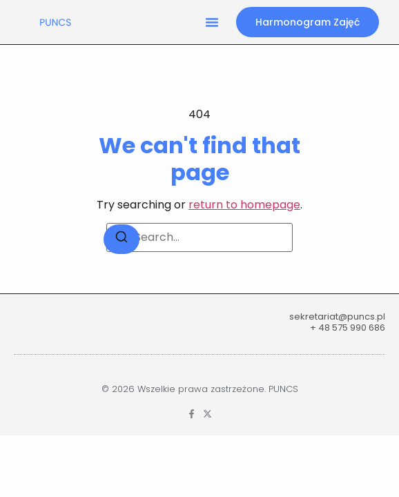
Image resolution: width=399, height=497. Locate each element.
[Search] (121, 239)
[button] (212, 22)
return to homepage (244, 205)
